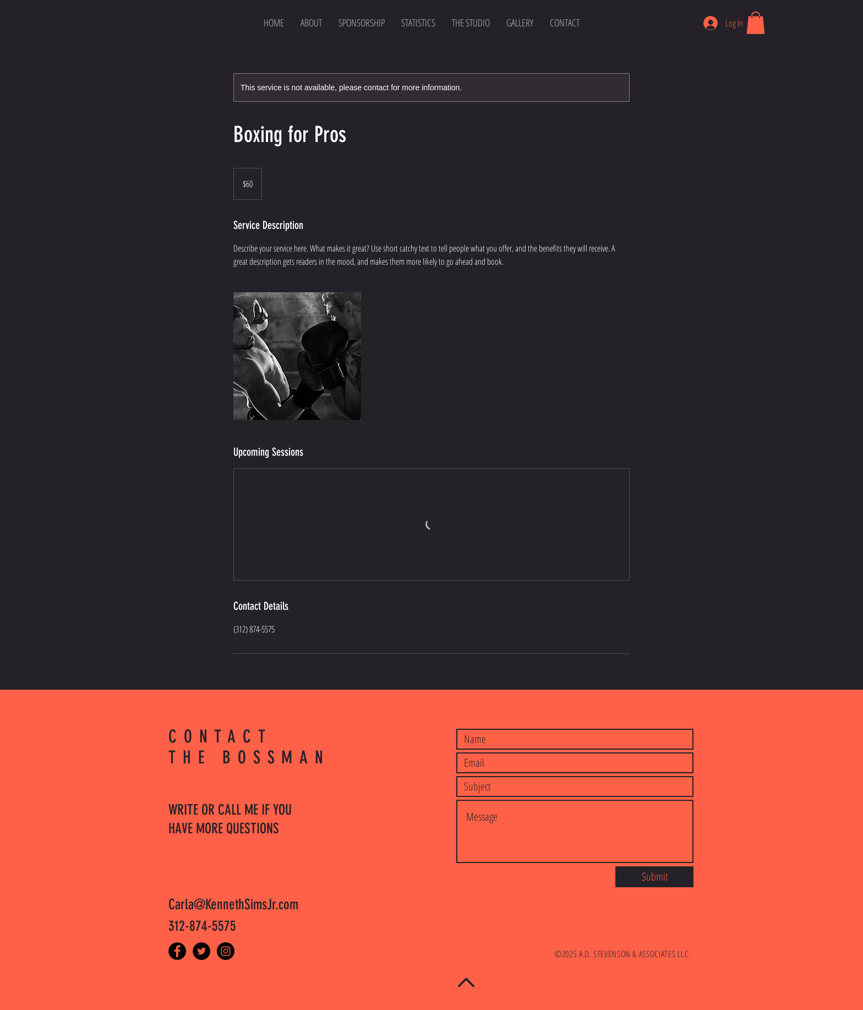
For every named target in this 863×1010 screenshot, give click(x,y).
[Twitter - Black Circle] (201, 951)
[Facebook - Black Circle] (177, 951)
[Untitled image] (297, 356)
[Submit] (654, 876)
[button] (755, 23)
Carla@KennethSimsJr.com (233, 904)
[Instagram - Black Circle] (225, 951)
